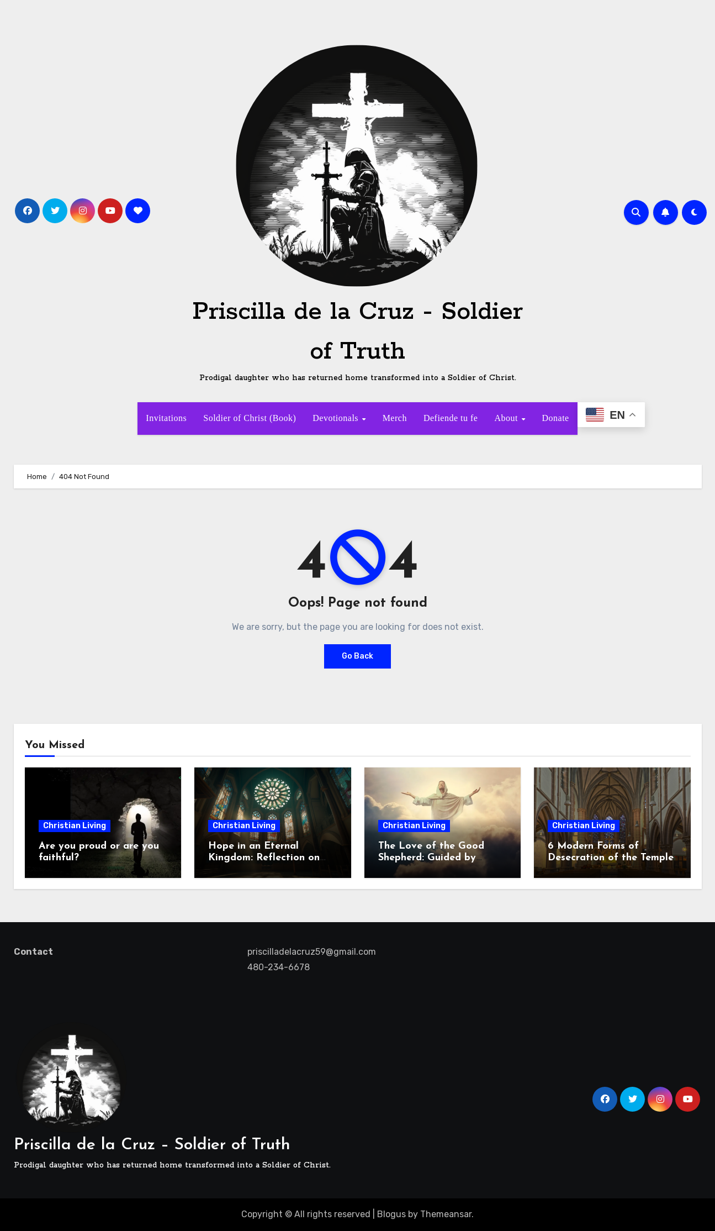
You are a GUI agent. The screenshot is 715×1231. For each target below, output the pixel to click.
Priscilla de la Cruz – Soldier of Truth (152, 1145)
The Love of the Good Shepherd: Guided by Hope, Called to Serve (431, 858)
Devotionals (337, 418)
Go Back (357, 656)
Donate (555, 418)
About (507, 418)
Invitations (166, 418)
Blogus (391, 1214)
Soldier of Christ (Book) (249, 418)
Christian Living (74, 825)
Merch (395, 418)
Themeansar (446, 1214)
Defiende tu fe (450, 418)
